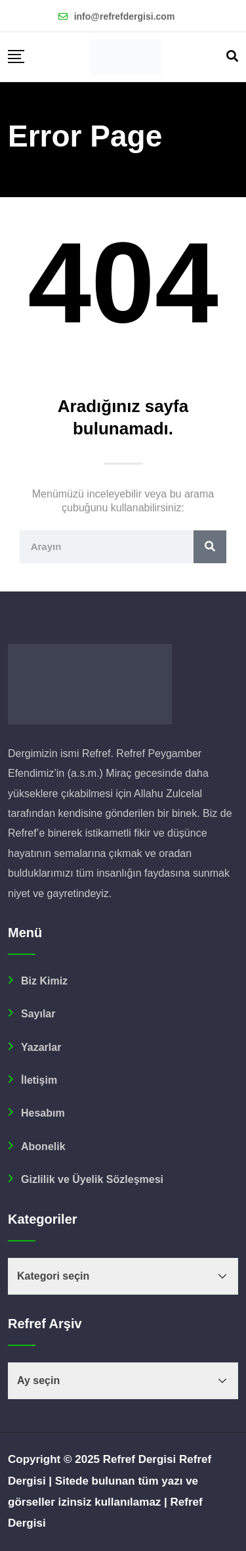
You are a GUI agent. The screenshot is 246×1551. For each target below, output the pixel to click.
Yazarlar (41, 1047)
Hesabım (43, 1113)
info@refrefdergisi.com (124, 16)
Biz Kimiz (44, 980)
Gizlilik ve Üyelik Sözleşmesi (92, 1179)
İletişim (39, 1080)
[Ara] (210, 546)
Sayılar (38, 1013)
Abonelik (43, 1146)
